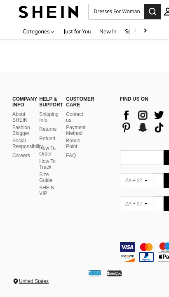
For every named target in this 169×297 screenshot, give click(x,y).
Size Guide (45, 177)
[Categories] (39, 31)
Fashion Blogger (21, 130)
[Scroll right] (145, 31)
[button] (117, 11)
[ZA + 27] (136, 180)
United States (34, 281)
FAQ (71, 155)
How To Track (47, 164)
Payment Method (75, 130)
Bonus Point (73, 143)
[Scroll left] (135, 31)
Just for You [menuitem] (77, 31)
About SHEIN (20, 117)
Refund (47, 138)
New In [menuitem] (108, 31)
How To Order (47, 151)
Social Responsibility (27, 143)
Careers (21, 155)
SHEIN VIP (46, 190)
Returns (47, 129)
